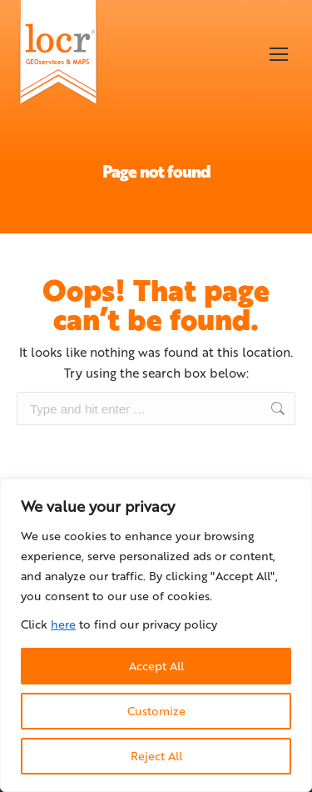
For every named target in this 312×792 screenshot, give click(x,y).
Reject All (156, 756)
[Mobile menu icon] (278, 54)
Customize (156, 711)
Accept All (156, 666)
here (63, 624)
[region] (156, 635)
